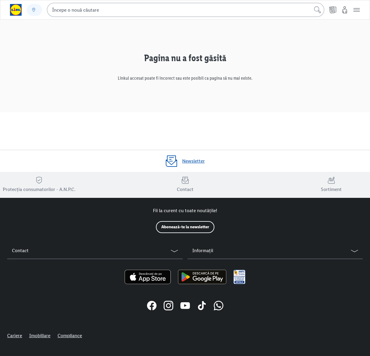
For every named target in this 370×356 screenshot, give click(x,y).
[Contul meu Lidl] (344, 9)
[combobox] (185, 10)
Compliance (70, 335)
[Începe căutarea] (317, 10)
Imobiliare (39, 335)
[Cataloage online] (332, 9)
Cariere (14, 335)
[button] (356, 9)
